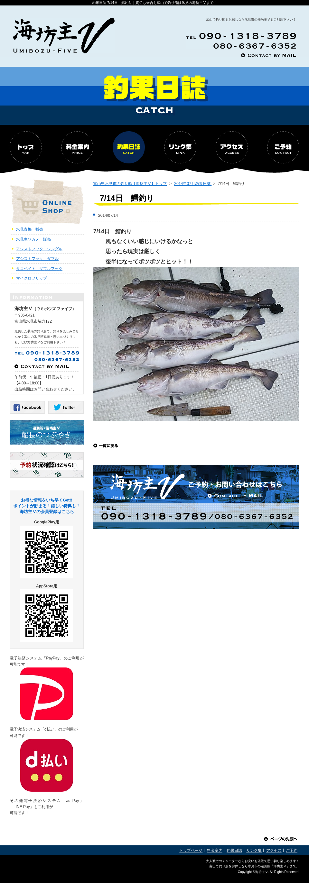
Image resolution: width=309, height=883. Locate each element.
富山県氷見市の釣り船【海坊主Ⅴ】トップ (130, 183)
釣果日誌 (234, 850)
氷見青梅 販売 (29, 229)
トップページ (190, 850)
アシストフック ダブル (37, 258)
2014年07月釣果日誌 (192, 183)
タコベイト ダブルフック (39, 268)
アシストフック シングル (39, 249)
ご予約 (291, 850)
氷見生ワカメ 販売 (33, 239)
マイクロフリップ (31, 278)
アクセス (274, 850)
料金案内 (214, 850)
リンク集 (254, 850)
